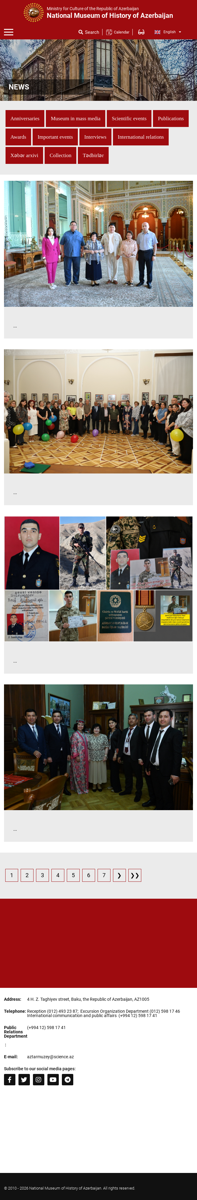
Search (92, 32)
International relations (141, 137)
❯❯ (134, 875)
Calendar (121, 32)
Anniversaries (24, 118)
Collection (60, 155)
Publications (171, 118)
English (168, 32)
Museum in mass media (75, 118)
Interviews (95, 137)
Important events (55, 137)
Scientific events (129, 118)
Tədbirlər (93, 155)
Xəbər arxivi (24, 155)
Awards (18, 137)
